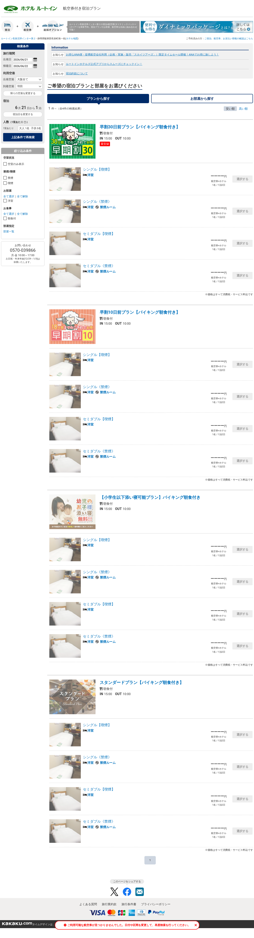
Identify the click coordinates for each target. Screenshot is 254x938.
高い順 (243, 111)
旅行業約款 (109, 906)
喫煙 (10, 183)
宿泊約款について (77, 73)
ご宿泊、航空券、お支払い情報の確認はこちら (228, 38)
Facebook (127, 894)
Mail (139, 894)
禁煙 (10, 177)
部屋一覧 (8, 231)
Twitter (114, 894)
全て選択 (8, 196)
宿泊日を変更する (23, 114)
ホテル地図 (72, 38)
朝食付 (12, 218)
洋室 (10, 200)
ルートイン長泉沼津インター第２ (18, 38)
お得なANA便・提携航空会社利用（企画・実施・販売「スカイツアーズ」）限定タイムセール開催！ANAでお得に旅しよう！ (142, 54)
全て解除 (22, 196)
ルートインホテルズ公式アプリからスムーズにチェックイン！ (104, 64)
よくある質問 (88, 906)
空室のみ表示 (16, 164)
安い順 (230, 111)
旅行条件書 (129, 906)
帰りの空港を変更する (22, 93)
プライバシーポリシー (155, 906)
